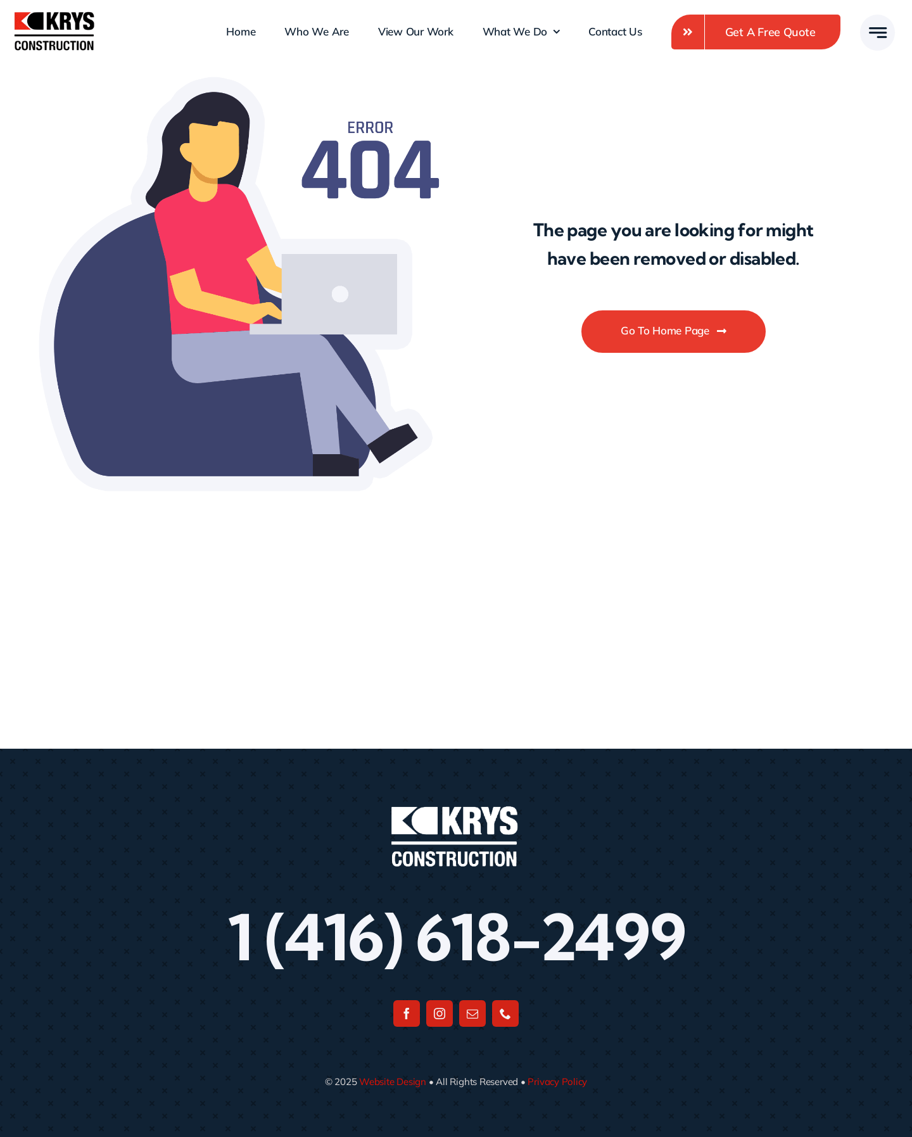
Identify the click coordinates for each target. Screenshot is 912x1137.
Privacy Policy (557, 1082)
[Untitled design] (54, 16)
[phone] (505, 1013)
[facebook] (406, 1013)
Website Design (392, 1082)
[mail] (472, 1013)
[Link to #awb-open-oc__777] (877, 33)
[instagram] (439, 1013)
